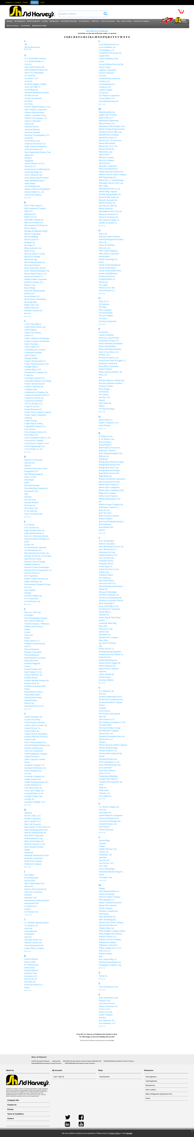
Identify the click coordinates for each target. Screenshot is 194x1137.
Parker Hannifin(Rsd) (107, 346)
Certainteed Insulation (33, 352)
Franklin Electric (31, 678)
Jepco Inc (28, 937)
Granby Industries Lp (32, 785)
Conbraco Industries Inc (33, 387)
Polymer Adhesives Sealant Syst (111, 380)
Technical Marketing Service (110, 697)
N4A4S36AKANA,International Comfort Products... (46, 1063)
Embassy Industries (32, 564)
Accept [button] (129, 1133)
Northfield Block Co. (107, 279)
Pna (100, 377)
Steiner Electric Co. (106, 649)
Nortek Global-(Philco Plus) (110, 271)
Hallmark (28, 813)
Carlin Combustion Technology (36, 338)
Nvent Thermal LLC (107, 290)
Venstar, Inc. (104, 852)
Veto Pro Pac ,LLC (106, 863)
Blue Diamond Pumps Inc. (34, 262)
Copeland (28, 418)
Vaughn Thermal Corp (108, 849)
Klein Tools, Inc (30, 979)
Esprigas (27, 593)
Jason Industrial (30, 931)
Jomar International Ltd (33, 945)
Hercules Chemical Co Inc (34, 844)
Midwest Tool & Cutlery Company (112, 174)
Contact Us (8, 2)
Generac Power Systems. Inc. (36, 725)
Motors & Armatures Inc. (109, 217)
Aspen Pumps (29, 183)
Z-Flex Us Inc (104, 1009)
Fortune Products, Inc (32, 669)
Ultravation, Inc (105, 812)
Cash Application (151, 1077)
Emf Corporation (31, 576)
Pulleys (102, 406)
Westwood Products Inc (108, 925)
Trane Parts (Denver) (107, 770)
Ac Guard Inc (29, 75)
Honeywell (28, 852)
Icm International (31, 878)
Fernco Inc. (28, 635)
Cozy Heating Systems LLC (35, 432)
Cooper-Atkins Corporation (35, 415)
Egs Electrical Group (32, 559)
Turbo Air (103, 787)
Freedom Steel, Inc (31, 683)
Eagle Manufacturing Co (34, 533)
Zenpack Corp (104, 1000)
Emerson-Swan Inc (31, 573)
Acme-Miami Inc (31, 90)
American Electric (31, 127)
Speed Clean (104, 632)
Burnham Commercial (33, 310)
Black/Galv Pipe (30, 259)
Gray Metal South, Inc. (33, 788)
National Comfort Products (109, 237)
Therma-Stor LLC (106, 739)
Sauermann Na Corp (107, 552)
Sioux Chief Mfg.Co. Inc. (109, 606)
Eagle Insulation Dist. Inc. (34, 530)
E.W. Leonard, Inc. (31, 527)
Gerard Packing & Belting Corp (37, 745)
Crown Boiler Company (33, 440)
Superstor (102, 671)
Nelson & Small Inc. (107, 245)
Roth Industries (105, 524)
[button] (192, 1131)
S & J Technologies (106, 541)
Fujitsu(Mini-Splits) (32, 695)
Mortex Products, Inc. (107, 203)
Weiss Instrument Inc (107, 917)
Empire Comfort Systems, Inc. (36, 579)
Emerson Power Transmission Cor (37, 570)
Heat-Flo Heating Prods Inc (35, 833)
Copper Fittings (30, 421)
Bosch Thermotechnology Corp (36, 271)
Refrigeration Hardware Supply (111, 462)
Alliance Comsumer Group (35, 115)
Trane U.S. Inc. (105, 773)
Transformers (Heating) (108, 776)
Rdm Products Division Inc (110, 448)
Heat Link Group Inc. (32, 824)
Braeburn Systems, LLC (34, 282)
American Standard (32, 132)
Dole (26, 494)
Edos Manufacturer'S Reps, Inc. (36, 553)
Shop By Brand (104, 1077)
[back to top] (27, 49)
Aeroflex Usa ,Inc (31, 95)
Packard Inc (103, 332)
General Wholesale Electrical (36, 737)
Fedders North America (33, 626)
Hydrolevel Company (32, 864)
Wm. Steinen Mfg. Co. (108, 959)
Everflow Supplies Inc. (33, 596)
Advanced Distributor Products (36, 92)
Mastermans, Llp (105, 152)
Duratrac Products (31, 502)
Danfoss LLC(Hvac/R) (33, 460)
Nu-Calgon (103, 285)
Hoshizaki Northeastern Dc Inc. (36, 855)
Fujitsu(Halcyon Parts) (33, 692)
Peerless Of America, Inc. (109, 358)
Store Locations (151, 1090)
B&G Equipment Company (35, 208)
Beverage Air (29, 245)
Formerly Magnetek (32, 663)
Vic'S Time (103, 866)
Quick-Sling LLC (106, 420)
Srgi (100, 646)
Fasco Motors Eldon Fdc (34, 621)
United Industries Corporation (111, 815)
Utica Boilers (104, 827)
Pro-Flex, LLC (104, 397)
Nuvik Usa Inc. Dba (107, 288)
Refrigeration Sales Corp (109, 467)
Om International (105, 313)
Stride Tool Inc (105, 657)
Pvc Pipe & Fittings (106, 409)
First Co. (27, 646)
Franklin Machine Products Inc (36, 680)
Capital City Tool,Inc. (33, 333)
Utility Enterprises (106, 830)
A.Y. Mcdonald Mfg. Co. (34, 61)
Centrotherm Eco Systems (34, 350)
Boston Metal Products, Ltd (35, 274)
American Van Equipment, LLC (37, 135)
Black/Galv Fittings (32, 257)
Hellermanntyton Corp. (33, 838)
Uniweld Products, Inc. (108, 824)
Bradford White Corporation (35, 279)
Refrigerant (103, 459)
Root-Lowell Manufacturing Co (111, 521)
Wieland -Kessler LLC (108, 937)
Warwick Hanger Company (110, 897)
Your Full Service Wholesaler (97, 31)
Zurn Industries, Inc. (107, 1020)
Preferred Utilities (106, 386)
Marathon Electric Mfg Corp (110, 132)
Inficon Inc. (29, 886)
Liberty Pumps (105, 67)
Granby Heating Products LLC (36, 782)
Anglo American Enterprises (35, 146)
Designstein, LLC (31, 471)
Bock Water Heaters (32, 265)
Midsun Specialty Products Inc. (111, 172)
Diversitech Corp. (31, 491)
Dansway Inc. (29, 463)
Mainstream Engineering (109, 120)
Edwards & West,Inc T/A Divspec (37, 556)
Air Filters (28, 101)
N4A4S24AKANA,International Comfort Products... (119, 1061)
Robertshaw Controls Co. (109, 507)
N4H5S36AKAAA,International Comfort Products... (80, 1063)
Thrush (101, 756)
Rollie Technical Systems (109, 516)
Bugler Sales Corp (31, 305)
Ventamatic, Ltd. (105, 855)
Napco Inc (103, 234)
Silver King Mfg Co (107, 603)
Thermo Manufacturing (108, 748)
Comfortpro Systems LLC (34, 378)
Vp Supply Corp (105, 877)
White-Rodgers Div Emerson (110, 934)
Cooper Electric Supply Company (37, 412)
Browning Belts (30, 302)
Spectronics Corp (106, 629)
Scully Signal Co (105, 566)
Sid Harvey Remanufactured (110, 598)
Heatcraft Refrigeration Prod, (36, 830)
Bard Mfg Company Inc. (34, 220)
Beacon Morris (30, 228)
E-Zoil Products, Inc (32, 601)
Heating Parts (56, 1061)
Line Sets (102, 76)
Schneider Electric (106, 561)
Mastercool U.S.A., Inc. (108, 146)
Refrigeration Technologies (109, 470)
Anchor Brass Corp (32, 141)
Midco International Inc (108, 169)
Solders (102, 620)
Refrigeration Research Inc (109, 465)
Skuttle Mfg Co (105, 612)
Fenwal (27, 632)
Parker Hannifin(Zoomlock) (110, 349)
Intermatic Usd (30, 898)
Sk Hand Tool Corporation (109, 609)
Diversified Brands (31, 485)
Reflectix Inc (104, 456)
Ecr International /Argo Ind (35, 547)
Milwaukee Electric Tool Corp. (111, 183)
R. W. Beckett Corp (106, 439)
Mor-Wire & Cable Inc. (108, 206)
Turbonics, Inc (104, 793)
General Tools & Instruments (35, 734)
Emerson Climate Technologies (36, 567)
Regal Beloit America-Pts (109, 473)
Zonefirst (102, 1018)
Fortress (27, 666)
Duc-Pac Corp (30, 500)
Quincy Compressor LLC (109, 423)
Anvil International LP (33, 149)
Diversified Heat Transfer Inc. (36, 488)
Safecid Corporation (107, 544)
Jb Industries (29, 934)
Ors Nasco (103, 318)
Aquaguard (28, 161)
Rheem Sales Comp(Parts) (109, 487)
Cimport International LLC (35, 361)
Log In (42, 2)
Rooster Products (105, 519)
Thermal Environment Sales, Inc (112, 736)
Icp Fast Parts (29, 881)
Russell (102, 530)
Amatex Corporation (32, 121)
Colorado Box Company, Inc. (36, 372)
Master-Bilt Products (107, 143)
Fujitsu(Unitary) (30, 700)
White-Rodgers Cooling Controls (112, 931)
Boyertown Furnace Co (33, 276)
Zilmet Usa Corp (105, 1012)
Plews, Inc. (103, 375)
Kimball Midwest (31, 970)
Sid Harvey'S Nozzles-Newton (111, 600)
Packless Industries (106, 335)
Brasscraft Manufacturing (34, 291)
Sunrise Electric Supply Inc (110, 663)
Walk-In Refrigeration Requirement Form (159, 1094)
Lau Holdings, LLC (106, 50)
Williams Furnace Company (110, 939)
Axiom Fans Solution (32, 195)
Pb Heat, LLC (104, 355)
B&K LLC (28, 211)
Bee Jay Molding (31, 237)
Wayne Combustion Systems (110, 902)
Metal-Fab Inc (104, 163)
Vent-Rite (102, 857)
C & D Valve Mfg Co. (33, 324)
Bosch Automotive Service (35, 268)
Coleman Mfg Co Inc (32, 369)
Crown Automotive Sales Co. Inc (37, 438)
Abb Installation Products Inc (36, 70)
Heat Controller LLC (32, 821)
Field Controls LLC (32, 641)
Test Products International (109, 714)
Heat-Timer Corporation (34, 835)
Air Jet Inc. (28, 104)
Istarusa (27, 909)
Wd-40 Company (106, 908)
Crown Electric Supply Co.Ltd (36, 443)
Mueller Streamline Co (108, 223)
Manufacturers (150, 1085)
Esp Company (30, 590)
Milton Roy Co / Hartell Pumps (111, 180)
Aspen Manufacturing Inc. (34, 180)
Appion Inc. (29, 155)
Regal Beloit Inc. (105, 476)
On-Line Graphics (106, 316)
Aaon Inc (28, 64)
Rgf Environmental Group (109, 482)
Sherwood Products (106, 581)
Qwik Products (105, 425)
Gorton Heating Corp (32, 771)
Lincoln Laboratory (106, 73)
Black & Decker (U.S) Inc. (35, 254)
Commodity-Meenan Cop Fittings (37, 381)
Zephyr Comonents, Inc (108, 1006)
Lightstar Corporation (107, 70)
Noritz (101, 262)
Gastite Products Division (34, 722)
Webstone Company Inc (108, 911)
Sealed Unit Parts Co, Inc (109, 569)
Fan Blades (28, 615)
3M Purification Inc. (32, 47)
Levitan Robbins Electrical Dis (111, 64)
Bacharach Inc (30, 214)
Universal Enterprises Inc (109, 818)
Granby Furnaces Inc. (32, 779)
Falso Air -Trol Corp (32, 612)
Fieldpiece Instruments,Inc (35, 644)
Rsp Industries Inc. (106, 527)
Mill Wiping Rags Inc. (108, 177)
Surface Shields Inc (106, 674)
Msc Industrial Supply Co (109, 220)
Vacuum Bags (104, 840)
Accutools (28, 81)
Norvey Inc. (103, 282)
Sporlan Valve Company (108, 637)
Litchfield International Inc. (110, 78)
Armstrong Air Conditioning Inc (37, 169)
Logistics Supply (105, 90)
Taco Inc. (102, 694)
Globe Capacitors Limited (34, 759)
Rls (100, 502)
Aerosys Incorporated (32, 98)
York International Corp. (108, 987)
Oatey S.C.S (104, 301)
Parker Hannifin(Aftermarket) (110, 343)
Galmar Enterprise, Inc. (33, 717)
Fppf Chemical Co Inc (33, 672)
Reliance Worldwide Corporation (112, 479)
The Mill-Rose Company (109, 731)
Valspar (102, 846)
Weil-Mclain (104, 914)
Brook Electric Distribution (35, 299)
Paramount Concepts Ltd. (109, 341)
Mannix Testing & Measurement (112, 129)
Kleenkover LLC (31, 976)
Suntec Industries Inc (107, 666)
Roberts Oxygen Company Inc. (111, 504)
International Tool (31, 903)
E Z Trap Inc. (29, 525)
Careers (34, 2)
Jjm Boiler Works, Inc (33, 940)
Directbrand (29, 480)
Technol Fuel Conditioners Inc (111, 699)
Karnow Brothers (31, 959)
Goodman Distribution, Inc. (35, 768)
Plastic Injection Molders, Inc (110, 372)
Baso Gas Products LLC (34, 222)
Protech (102, 400)
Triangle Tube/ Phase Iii (108, 779)
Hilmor (27, 850)
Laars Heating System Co (109, 44)
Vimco (101, 874)
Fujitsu (27, 689)
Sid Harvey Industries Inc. (109, 595)
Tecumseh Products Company (110, 702)
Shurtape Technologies (108, 592)
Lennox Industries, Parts (108, 59)
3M (25, 44)
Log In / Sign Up (58, 1077)
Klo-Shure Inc (30, 982)
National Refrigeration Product (111, 239)
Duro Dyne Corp (31, 508)
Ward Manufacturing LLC (109, 891)
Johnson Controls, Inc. (33, 942)
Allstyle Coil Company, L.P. (35, 118)
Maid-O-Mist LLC (106, 118)
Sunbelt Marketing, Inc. (108, 660)
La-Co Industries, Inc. (107, 47)
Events (25, 2)
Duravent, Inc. (30, 505)
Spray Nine (103, 640)
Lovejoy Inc (104, 93)
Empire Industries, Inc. (33, 581)
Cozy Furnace (29, 429)
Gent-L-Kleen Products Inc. (35, 742)
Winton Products (105, 954)
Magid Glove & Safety (108, 115)
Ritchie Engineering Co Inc (110, 499)
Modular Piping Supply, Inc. (110, 194)
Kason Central (30, 962)
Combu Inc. (29, 375)
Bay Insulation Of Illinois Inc (36, 225)
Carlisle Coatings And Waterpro (37, 341)
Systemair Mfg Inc (106, 680)
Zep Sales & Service (107, 1003)
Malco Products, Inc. (107, 123)
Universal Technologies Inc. (110, 821)
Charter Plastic (30, 355)
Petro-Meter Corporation (109, 366)
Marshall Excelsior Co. (108, 138)
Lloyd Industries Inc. (107, 84)
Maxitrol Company (106, 157)
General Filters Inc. (32, 731)
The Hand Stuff (105, 725)
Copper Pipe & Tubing (33, 423)
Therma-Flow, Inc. (106, 733)
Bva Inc (27, 313)
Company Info (13, 1100)
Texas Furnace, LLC (107, 719)
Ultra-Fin (102, 810)
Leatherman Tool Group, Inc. (110, 53)
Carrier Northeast (31, 344)
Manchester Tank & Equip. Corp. (112, 126)
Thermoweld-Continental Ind (110, 753)
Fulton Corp (29, 703)
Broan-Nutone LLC (32, 296)
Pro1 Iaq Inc (104, 395)
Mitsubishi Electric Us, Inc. (110, 189)
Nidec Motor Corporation (109, 254)
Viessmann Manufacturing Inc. (111, 872)
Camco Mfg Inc (30, 330)
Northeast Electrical (107, 276)
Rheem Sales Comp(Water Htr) (111, 490)
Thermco (102, 742)
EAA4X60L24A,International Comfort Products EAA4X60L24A (82, 1061)
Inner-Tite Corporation (33, 892)
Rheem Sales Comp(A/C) (109, 485)
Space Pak (103, 626)
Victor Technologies (107, 869)
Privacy (10, 1109)
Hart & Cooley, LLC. (32, 816)
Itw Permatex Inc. (31, 912)
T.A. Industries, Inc (106, 691)
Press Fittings (104, 389)
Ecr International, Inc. (33, 550)
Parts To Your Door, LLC (109, 352)
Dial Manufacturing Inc (33, 474)
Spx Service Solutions (107, 643)
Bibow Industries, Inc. (33, 248)
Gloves (27, 762)
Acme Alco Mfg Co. (32, 87)
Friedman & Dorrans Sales (35, 686)
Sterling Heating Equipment (110, 652)
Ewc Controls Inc (31, 598)
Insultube (28, 895)
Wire (101, 956)
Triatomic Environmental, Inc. (111, 782)
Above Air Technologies (34, 73)
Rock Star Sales (105, 513)
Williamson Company (107, 942)
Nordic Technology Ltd (108, 259)
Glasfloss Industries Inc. (34, 748)
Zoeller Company (106, 1015)
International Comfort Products (36, 900)
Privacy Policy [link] (114, 1133)
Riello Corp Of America (108, 496)
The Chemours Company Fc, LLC (112, 722)
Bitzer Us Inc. (29, 251)
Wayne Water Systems (108, 905)
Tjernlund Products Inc (108, 759)
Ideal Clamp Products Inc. (34, 883)
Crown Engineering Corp (34, 446)
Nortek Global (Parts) (107, 268)
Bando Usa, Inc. (30, 217)
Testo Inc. (103, 716)
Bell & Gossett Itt (31, 239)
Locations (18, 2)
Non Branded (104, 256)
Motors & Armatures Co (108, 214)
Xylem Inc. (103, 976)
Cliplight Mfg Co (31, 367)
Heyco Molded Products (34, 847)
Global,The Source (31, 756)
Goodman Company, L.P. (34, 765)
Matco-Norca (104, 155)
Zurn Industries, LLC (107, 1023)
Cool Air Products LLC (33, 404)
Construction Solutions (33, 401)
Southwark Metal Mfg (107, 623)
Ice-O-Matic (29, 875)
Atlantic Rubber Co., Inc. (34, 192)
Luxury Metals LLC (107, 98)
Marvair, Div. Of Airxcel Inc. (110, 140)
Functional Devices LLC (34, 706)
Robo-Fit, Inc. (104, 510)
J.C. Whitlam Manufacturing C (36, 923)
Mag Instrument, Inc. (107, 112)
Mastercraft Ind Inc (106, 149)
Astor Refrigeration (32, 186)
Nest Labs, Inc (104, 248)
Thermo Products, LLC (108, 751)
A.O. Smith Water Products (35, 58)
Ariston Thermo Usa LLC (34, 163)
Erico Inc (28, 587)
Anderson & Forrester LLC (35, 144)
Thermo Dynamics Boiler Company (113, 745)
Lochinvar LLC (105, 87)
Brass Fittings (29, 288)
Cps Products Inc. (31, 435)
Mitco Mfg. (103, 186)
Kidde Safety (29, 968)
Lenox (101, 61)
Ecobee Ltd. (29, 545)
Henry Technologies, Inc (34, 841)
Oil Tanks (103, 307)
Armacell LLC (30, 166)
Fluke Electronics (31, 661)
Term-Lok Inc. (104, 711)
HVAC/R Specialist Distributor (40, 1061)
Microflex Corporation (108, 166)
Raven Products (105, 442)
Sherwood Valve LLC (107, 583)
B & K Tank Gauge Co (33, 205)
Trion (101, 785)
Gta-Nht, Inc (29, 799)
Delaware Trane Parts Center (35, 468)
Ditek (26, 483)
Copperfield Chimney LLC (35, 426)
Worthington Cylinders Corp (110, 965)
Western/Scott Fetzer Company (111, 922)
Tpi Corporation (105, 768)
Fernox (27, 638)
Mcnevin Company (106, 160)
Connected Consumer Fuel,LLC (37, 395)
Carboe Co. (28, 335)
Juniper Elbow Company (34, 948)
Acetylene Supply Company (35, 84)
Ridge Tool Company (107, 493)
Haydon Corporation (32, 818)
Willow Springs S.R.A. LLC (110, 948)
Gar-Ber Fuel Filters (32, 720)
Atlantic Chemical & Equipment (37, 189)
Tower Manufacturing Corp (110, 765)
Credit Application (151, 1081)
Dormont (28, 497)
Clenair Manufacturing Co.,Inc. (36, 364)
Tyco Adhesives (105, 796)
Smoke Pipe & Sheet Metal (109, 617)
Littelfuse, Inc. (104, 81)
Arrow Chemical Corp (33, 175)
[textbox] (81, 13)
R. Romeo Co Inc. (106, 436)
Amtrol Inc (28, 138)
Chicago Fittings (30, 358)
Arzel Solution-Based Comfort (36, 178)
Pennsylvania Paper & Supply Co (112, 360)
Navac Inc (103, 242)
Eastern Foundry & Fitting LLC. (37, 539)
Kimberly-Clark (30, 973)
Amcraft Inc (29, 124)
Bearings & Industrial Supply (36, 231)
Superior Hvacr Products (108, 669)
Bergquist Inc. (30, 242)
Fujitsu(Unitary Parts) (33, 697)
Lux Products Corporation (109, 95)
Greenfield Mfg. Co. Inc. (34, 793)
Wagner (102, 888)
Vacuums (102, 843)
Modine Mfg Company (108, 191)
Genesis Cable (30, 739)
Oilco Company (105, 310)
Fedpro (27, 629)
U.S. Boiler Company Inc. (109, 807)
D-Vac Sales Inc (30, 511)
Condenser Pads (30, 389)
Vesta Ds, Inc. (104, 860)
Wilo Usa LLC (104, 951)
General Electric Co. (32, 728)
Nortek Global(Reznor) (108, 273)
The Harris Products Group (109, 728)
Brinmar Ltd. (29, 293)
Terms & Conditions (15, 1114)
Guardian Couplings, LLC (34, 802)
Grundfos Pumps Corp (33, 796)
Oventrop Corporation (107, 321)
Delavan (27, 466)
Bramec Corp (29, 285)
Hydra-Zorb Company (33, 861)
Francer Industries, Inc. (33, 675)
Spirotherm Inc (105, 634)
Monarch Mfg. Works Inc (109, 197)
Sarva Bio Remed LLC (108, 549)
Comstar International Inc (34, 384)
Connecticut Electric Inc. (34, 398)
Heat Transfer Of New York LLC (37, 827)
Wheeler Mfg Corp (106, 928)
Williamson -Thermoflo (108, 945)
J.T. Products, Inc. (31, 925)
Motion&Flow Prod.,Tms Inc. (111, 211)
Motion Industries (106, 209)
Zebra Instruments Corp (108, 998)
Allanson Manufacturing (34, 112)
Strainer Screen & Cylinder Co (111, 654)
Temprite (102, 708)
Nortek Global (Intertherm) (109, 265)
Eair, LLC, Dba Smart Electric (36, 536)
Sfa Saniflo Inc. (105, 578)
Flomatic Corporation (32, 652)
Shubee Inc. (103, 589)
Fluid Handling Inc (31, 655)
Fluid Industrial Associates (35, 658)
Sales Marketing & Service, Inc (111, 546)
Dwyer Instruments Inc (33, 514)
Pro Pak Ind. (104, 392)
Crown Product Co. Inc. (33, 449)
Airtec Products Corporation (35, 110)
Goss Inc (27, 773)
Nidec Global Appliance (108, 251)
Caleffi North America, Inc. (35, 327)
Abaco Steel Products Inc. (34, 67)
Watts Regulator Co (106, 900)
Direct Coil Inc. (30, 477)
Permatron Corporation (108, 363)
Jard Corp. (28, 928)
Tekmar (102, 705)
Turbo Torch (104, 790)
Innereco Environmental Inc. (35, 889)
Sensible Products (106, 575)
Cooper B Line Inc (31, 406)
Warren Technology (106, 894)
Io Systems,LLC (30, 906)
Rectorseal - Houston (107, 450)
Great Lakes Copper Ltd (34, 791)
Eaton (26, 542)
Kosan (26, 987)
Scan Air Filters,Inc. (107, 558)
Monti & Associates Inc (108, 200)
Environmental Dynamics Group (37, 584)
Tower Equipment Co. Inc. (109, 762)
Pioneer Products (105, 369)
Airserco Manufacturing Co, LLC (37, 107)
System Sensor (105, 677)
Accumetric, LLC (31, 78)
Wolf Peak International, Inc (110, 962)
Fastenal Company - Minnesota (36, 624)
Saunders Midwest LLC (108, 555)
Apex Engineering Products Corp (37, 152)
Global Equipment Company (35, 754)
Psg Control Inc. (105, 403)
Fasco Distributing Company (35, 618)
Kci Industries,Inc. (31, 965)
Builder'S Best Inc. (31, 308)
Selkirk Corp (104, 572)
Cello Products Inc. (32, 347)
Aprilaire (28, 158)
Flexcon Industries (31, 649)
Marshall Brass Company (109, 135)
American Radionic (32, 129)
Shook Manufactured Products (111, 586)
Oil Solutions (104, 304)
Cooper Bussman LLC (33, 409)
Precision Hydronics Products (110, 383)
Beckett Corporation (32, 234)
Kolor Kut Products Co (33, 985)
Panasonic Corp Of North (109, 338)
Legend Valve (104, 56)
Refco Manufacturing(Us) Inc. (111, 453)
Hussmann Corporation (33, 858)
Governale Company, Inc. (34, 776)
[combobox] (83, 14)
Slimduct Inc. (104, 615)
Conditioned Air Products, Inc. (36, 392)
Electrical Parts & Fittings (34, 562)
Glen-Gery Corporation (33, 751)
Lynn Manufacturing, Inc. (109, 101)
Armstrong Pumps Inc (33, 172)
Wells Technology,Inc (107, 920)
